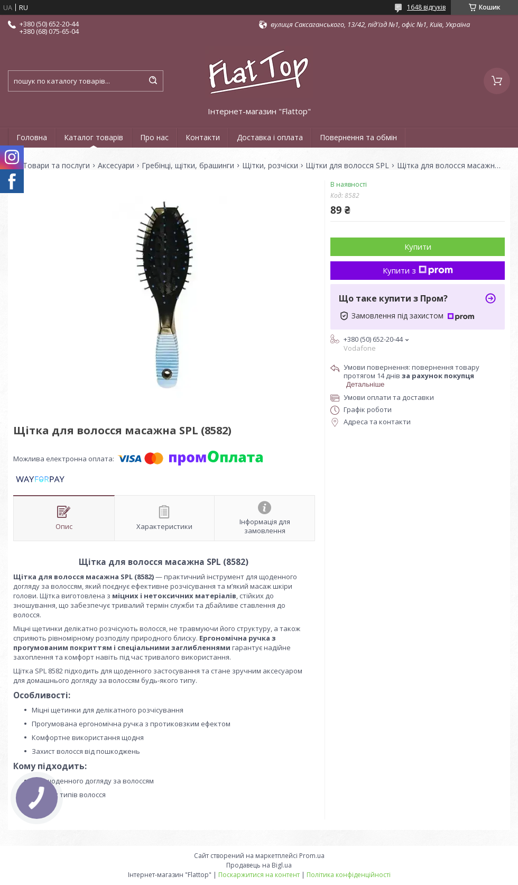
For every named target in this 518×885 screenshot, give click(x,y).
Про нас (154, 137)
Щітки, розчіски (270, 165)
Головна (31, 137)
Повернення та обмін (358, 137)
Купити (417, 246)
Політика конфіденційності (349, 874)
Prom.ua (312, 855)
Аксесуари (116, 165)
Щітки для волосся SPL (347, 165)
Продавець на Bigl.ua (259, 865)
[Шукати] (152, 81)
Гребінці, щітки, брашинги (188, 165)
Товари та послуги (56, 165)
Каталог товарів (93, 137)
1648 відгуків (426, 7)
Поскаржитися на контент (259, 874)
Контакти (203, 137)
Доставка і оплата (270, 137)
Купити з (418, 270)
